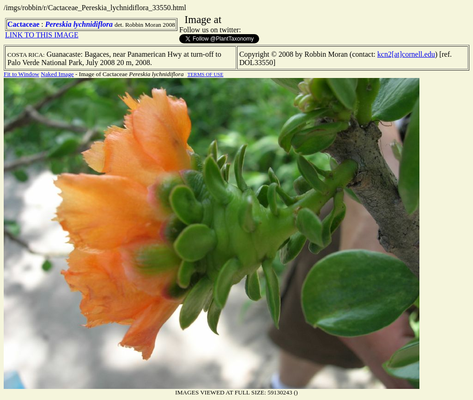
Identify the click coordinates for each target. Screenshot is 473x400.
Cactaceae (23, 24)
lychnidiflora (93, 24)
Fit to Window (21, 74)
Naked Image (57, 74)
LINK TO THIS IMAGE (42, 35)
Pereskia (58, 24)
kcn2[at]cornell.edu (406, 54)
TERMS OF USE (206, 74)
